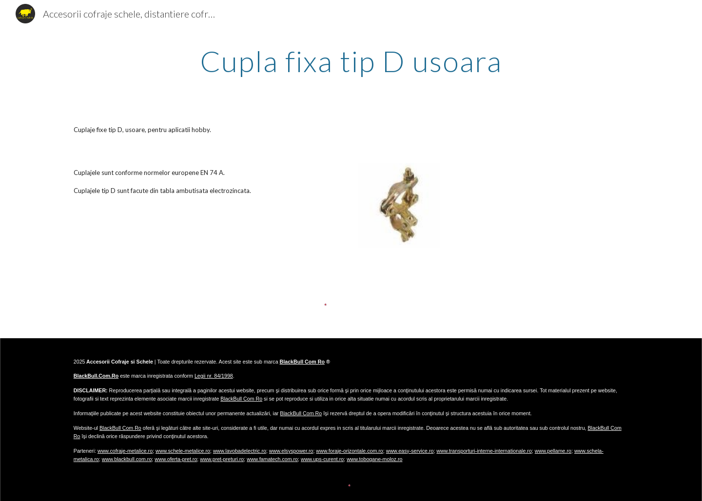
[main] (351, 61)
